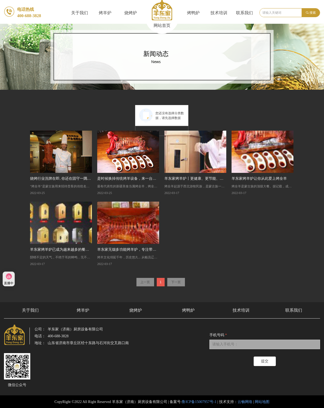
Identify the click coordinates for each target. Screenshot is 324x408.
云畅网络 (245, 402)
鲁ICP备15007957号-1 (199, 402)
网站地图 (262, 402)
